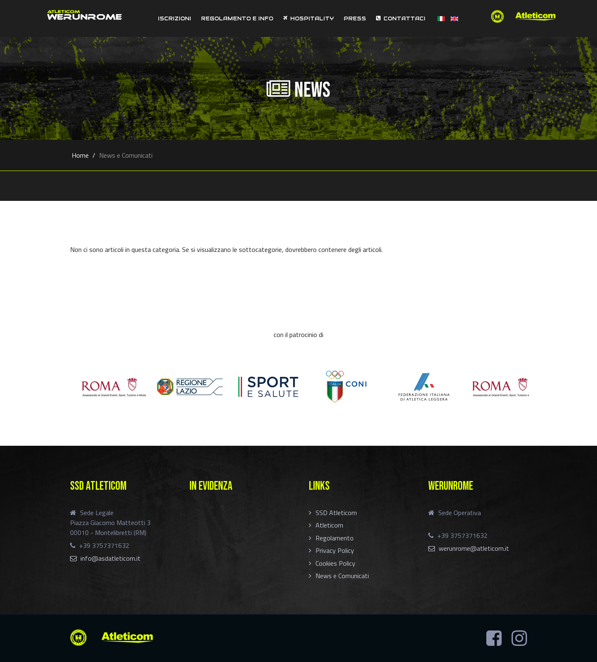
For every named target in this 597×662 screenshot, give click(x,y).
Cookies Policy (335, 563)
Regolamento (334, 538)
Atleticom (329, 525)
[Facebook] (494, 638)
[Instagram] (519, 638)
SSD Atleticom (336, 513)
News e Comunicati (342, 576)
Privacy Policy (334, 550)
